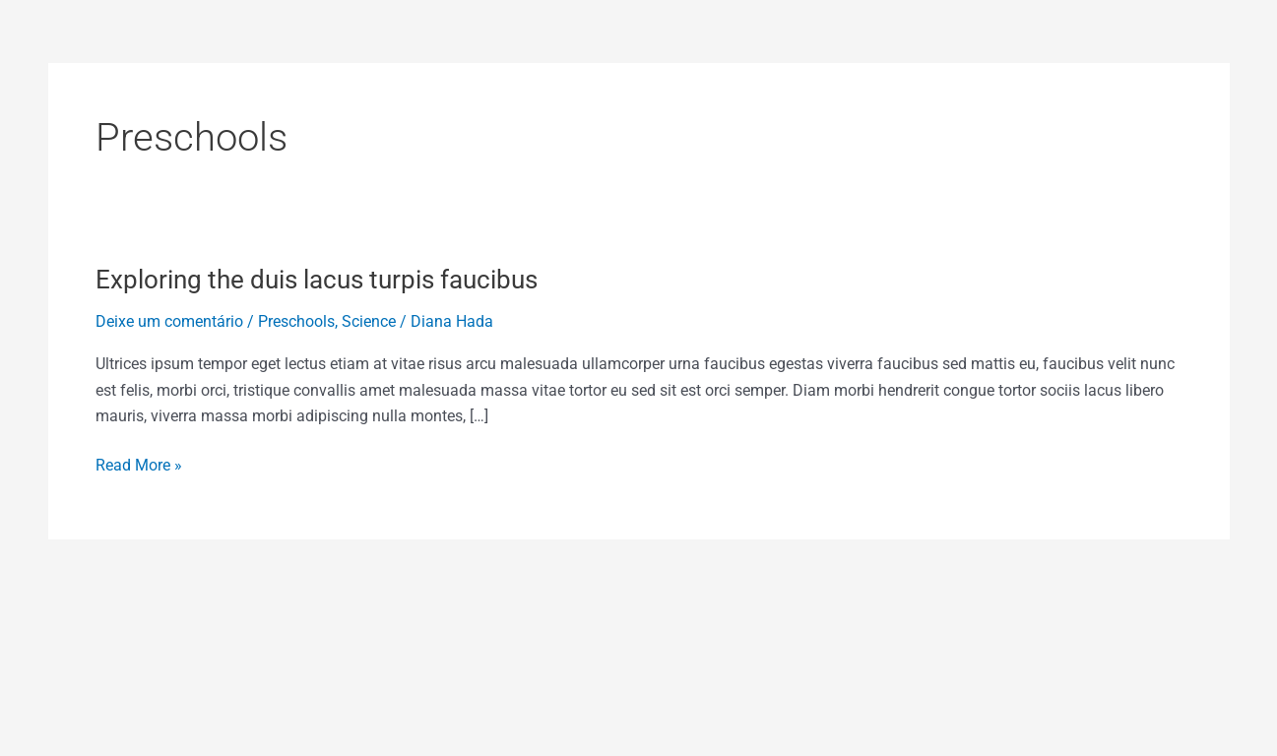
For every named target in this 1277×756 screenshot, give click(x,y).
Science (369, 321)
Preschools (296, 321)
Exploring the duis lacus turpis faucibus (317, 279)
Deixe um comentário (169, 321)
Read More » (139, 463)
